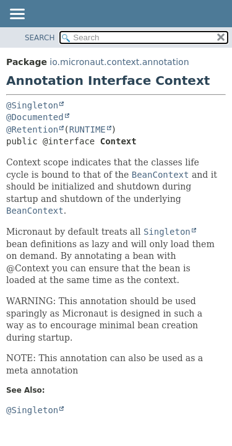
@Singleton (32, 105)
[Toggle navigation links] (16, 15)
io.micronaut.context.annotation (119, 62)
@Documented (35, 117)
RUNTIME (87, 129)
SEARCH (40, 37)
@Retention (32, 129)
